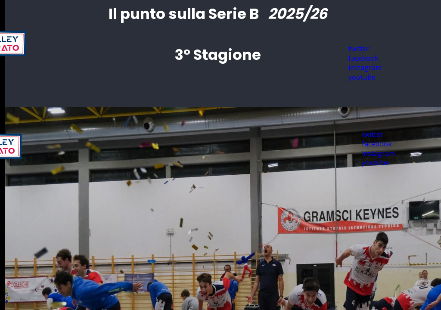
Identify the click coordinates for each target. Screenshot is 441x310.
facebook (377, 144)
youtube (362, 77)
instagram (378, 153)
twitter (372, 134)
